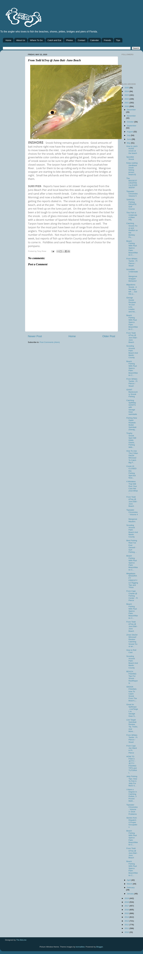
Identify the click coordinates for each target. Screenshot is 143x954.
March (130, 884)
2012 (127, 925)
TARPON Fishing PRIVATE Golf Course (131, 204)
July (129, 135)
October (130, 122)
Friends (107, 40)
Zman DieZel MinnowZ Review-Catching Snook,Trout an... (131, 640)
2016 (127, 910)
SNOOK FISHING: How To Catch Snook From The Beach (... (131, 694)
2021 (127, 103)
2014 (127, 917)
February (131, 887)
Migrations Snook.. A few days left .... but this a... (131, 289)
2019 (127, 898)
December (131, 110)
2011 (127, 928)
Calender (94, 40)
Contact (81, 40)
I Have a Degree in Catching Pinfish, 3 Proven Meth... (131, 795)
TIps (118, 40)
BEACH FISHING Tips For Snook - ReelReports (132, 677)
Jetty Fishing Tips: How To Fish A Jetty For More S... (131, 781)
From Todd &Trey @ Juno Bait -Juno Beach (132, 337)
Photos (69, 40)
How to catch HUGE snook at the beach (132, 149)
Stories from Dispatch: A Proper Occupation (131, 822)
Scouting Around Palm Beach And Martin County (132, 352)
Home (8, 40)
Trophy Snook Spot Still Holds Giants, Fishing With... (131, 440)
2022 (127, 99)
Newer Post (35, 336)
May (129, 143)
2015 (127, 913)
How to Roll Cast (131, 651)
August (130, 132)
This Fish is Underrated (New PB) (131, 216)
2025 (127, 88)
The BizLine (21, 940)
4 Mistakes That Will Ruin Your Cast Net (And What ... (132, 487)
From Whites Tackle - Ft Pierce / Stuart (131, 262)
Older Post (108, 336)
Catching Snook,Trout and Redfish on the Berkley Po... (132, 230)
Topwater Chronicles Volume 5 (132, 193)
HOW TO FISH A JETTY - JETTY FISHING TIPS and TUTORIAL (131, 764)
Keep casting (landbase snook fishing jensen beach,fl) (132, 169)
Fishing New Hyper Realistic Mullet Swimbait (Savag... (131, 424)
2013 (127, 921)
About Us (20, 40)
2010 (127, 932)
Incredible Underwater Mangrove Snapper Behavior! (132, 275)
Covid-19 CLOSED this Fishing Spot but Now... (131, 472)
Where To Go (36, 40)
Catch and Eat (54, 40)
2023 (127, 95)
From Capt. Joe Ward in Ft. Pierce (131, 749)
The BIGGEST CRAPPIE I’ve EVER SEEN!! (131, 183)
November (131, 116)
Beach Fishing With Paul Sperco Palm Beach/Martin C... (132, 248)
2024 (127, 91)
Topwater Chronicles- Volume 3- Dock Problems (132, 809)
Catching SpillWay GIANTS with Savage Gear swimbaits (131, 407)
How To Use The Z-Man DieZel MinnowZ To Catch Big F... (132, 457)
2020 (127, 106)
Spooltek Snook (130, 158)
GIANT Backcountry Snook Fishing (132, 393)
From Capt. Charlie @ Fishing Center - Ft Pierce (132, 595)
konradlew (80, 947)
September (131, 126)
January (130, 894)
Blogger (99, 947)
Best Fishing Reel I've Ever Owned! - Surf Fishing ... (131, 546)
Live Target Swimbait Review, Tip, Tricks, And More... (132, 725)
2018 (127, 902)
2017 (127, 906)
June (129, 139)
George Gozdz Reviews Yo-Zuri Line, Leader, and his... (131, 305)
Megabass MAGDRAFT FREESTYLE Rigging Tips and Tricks (132, 580)
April (129, 880)
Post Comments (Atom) (50, 342)
